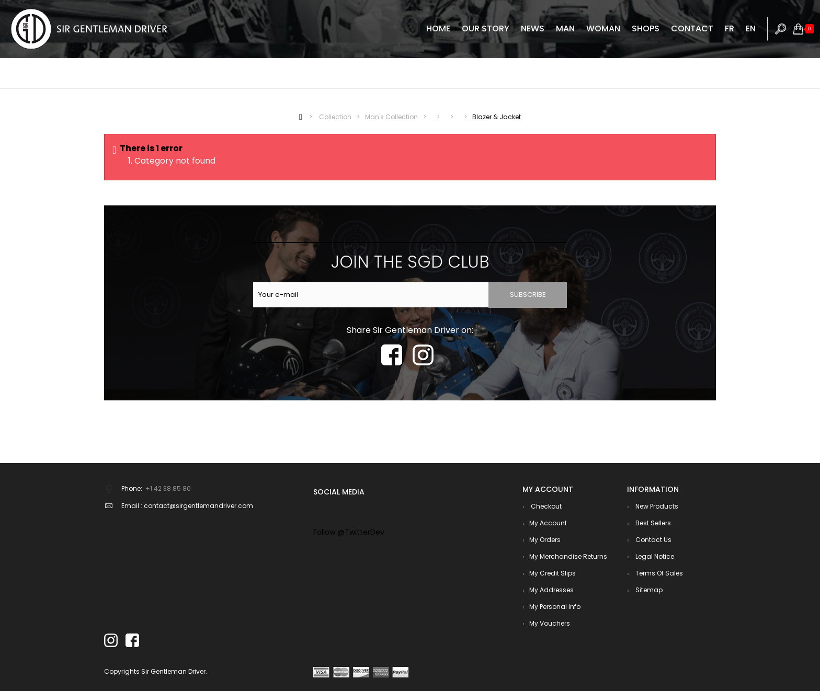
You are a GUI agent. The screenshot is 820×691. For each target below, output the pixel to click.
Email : (131, 505)
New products (656, 506)
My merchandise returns (568, 556)
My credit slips (552, 573)
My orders (545, 539)
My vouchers (549, 623)
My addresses (551, 589)
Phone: (131, 488)
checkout (545, 506)
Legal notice (654, 556)
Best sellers (652, 523)
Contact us (652, 539)
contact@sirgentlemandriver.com (198, 505)
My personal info (554, 606)
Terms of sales (658, 573)
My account (548, 523)
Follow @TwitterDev (348, 532)
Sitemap (648, 589)
